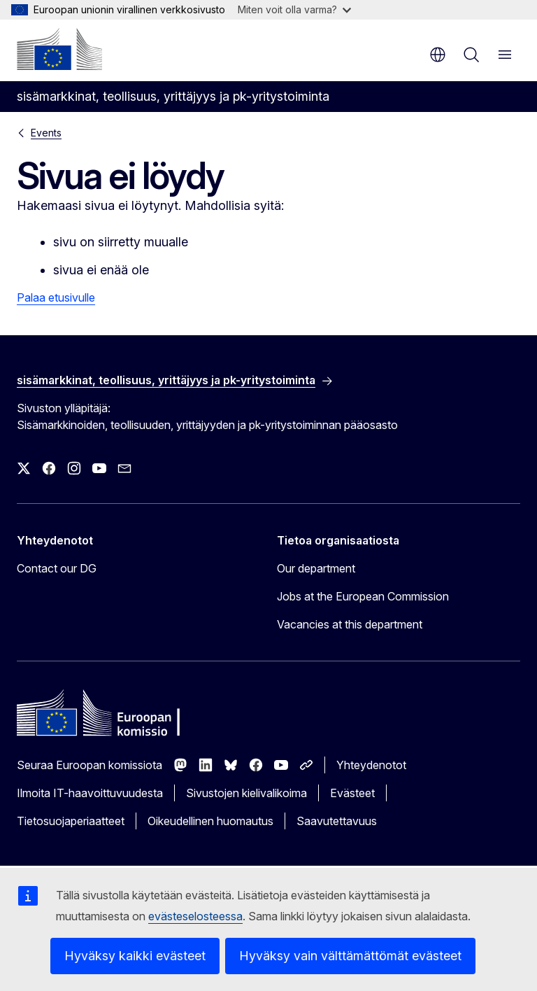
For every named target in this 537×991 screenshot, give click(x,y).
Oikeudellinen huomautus (210, 821)
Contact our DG (56, 568)
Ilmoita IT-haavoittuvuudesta (90, 793)
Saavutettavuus (336, 821)
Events (46, 133)
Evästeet (352, 793)
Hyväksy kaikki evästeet (135, 955)
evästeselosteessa (195, 916)
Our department (316, 568)
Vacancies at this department (349, 624)
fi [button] (437, 54)
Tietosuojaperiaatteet (70, 821)
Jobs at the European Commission (363, 596)
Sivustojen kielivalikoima (246, 793)
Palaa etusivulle (56, 297)
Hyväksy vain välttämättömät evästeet (350, 955)
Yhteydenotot (371, 765)
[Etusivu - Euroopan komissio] (59, 49)
